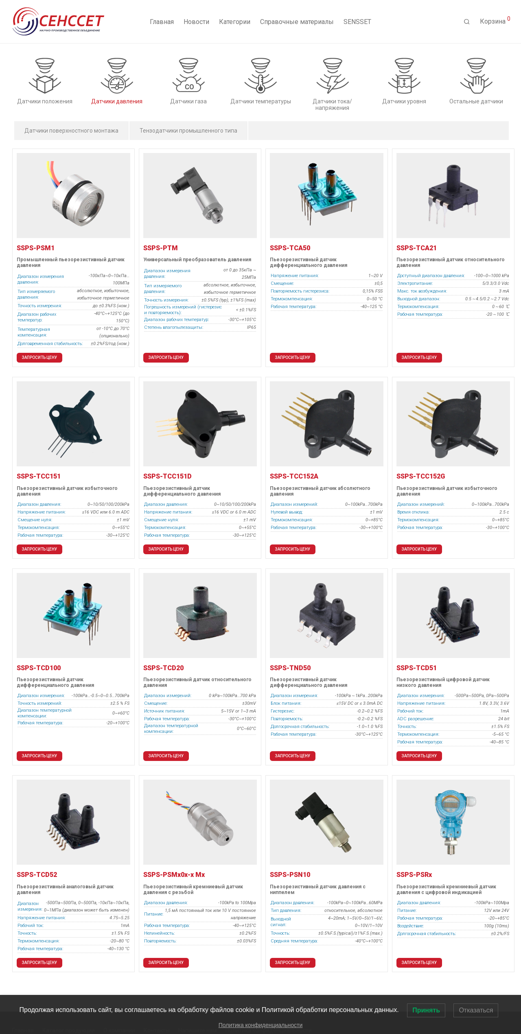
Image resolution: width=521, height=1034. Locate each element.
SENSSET (357, 22)
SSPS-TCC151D (167, 476)
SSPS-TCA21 (416, 248)
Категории (234, 22)
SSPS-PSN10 (290, 875)
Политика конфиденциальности (261, 1025)
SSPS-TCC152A (294, 476)
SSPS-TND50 (290, 668)
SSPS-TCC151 (39, 476)
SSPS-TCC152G (420, 476)
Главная (162, 22)
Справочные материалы (297, 22)
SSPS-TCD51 (416, 668)
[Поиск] (467, 22)
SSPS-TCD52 (37, 875)
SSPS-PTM (160, 248)
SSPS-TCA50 (290, 248)
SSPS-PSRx (414, 875)
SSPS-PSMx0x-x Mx (174, 875)
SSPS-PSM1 (36, 248)
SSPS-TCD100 (39, 668)
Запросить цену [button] (39, 357)
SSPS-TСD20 (163, 668)
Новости (196, 22)
